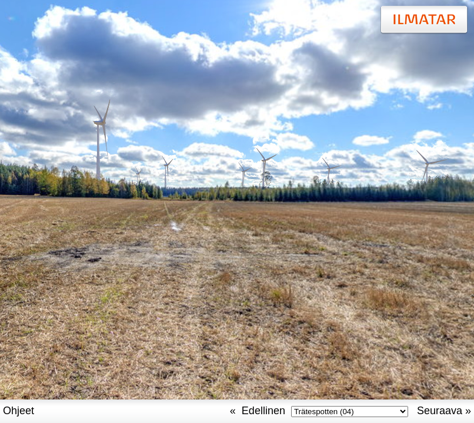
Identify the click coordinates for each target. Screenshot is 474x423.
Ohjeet (18, 411)
